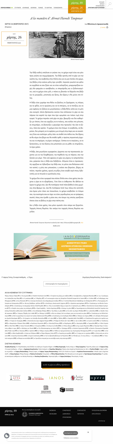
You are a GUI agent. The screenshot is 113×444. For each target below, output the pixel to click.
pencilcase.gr (102, 421)
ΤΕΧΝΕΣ (40, 7)
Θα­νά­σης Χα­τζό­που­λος (46, 356)
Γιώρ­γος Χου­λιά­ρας (71, 356)
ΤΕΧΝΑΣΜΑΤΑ (57, 7)
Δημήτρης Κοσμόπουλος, (97, 277)
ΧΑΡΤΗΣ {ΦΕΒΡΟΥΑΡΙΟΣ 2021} (16, 24)
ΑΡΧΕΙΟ (102, 4)
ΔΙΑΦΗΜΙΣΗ (66, 414)
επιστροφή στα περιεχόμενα (56, 284)
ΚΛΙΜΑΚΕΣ (26, 7)
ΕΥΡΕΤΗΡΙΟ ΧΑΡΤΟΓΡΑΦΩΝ (96, 7)
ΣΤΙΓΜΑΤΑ (18, 7)
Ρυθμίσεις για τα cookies (71, 438)
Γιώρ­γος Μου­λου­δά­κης (26, 351)
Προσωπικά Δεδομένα (99, 410)
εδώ (82, 222)
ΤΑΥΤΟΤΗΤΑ (80, 414)
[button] (7, 436)
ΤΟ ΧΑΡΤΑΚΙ (48, 7)
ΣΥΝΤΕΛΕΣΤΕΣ (81, 410)
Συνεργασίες (67, 410)
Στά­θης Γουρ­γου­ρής (64, 346)
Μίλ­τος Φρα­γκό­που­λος (67, 354)
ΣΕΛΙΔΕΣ (101, 2)
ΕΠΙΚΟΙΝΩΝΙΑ (100, 6)
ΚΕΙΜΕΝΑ (33, 7)
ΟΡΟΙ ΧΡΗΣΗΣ (96, 414)
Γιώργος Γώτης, (16, 277)
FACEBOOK (52, 410)
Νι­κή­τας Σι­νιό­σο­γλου (39, 354)
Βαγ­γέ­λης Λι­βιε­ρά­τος (68, 349)
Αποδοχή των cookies (70, 433)
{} (8, 27)
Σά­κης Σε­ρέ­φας (19, 354)
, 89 (11, 410)
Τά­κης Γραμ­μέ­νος (87, 346)
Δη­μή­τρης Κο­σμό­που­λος (36, 349)
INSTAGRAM (53, 414)
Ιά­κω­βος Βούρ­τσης (29, 346)
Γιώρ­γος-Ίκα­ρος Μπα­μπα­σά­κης (57, 351)
